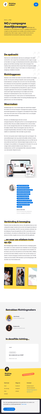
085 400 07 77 (30, 391)
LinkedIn (17, 391)
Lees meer (23, 404)
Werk (10, 20)
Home (5, 20)
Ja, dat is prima (10, 409)
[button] (36, 4)
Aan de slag (6, 388)
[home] (18, 4)
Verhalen (6, 393)
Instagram (17, 388)
